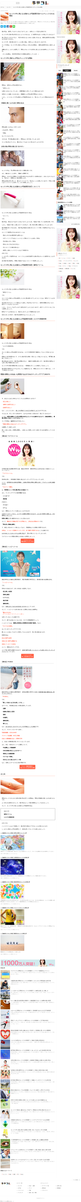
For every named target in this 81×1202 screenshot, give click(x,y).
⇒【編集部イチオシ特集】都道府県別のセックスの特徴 (14, 882)
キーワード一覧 (45, 1187)
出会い (22, 1174)
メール (63, 258)
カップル (73, 268)
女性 (70, 263)
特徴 (78, 263)
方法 (60, 266)
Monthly (76, 70)
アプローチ (75, 266)
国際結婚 (61, 268)
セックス (9, 7)
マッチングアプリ (68, 260)
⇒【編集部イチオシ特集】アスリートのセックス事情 (14, 907)
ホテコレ (2, 7)
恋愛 (14, 1174)
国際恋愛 (67, 268)
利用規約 (59, 1189)
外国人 (60, 271)
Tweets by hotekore (61, 37)
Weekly (67, 70)
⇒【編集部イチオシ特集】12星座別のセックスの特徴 (14, 857)
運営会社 (44, 1189)
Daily (60, 70)
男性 (74, 263)
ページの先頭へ (75, 1181)
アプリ (69, 258)
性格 (10, 1174)
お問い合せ (59, 1187)
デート (64, 266)
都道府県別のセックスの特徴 (65, 202)
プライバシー (45, 1191)
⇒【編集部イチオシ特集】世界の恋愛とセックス (13, 833)
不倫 (69, 266)
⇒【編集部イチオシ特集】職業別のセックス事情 (13, 933)
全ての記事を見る (75, 224)
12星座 (64, 263)
